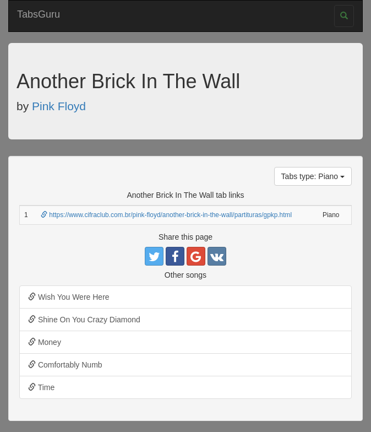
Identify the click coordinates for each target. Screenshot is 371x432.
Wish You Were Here (69, 297)
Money (44, 342)
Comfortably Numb (65, 364)
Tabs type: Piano (313, 176)
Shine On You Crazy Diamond (84, 319)
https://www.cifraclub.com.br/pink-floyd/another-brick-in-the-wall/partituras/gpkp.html (166, 215)
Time (41, 387)
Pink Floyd (59, 106)
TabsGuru (38, 14)
